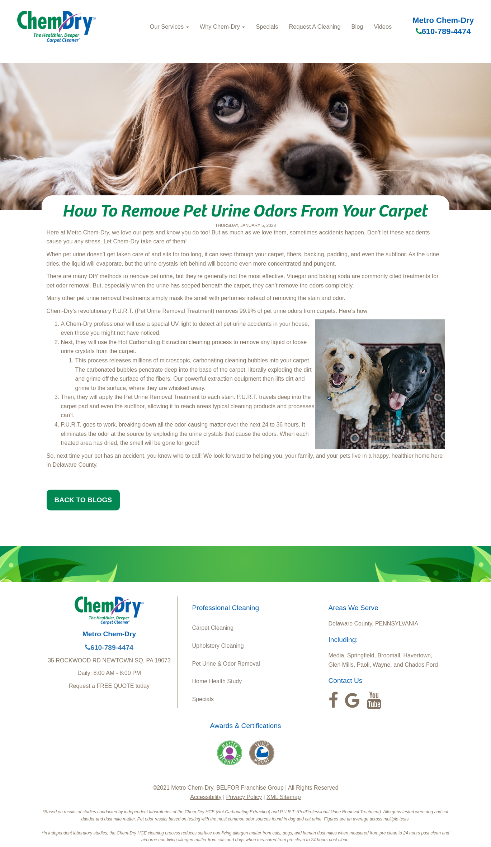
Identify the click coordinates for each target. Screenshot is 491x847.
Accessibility (205, 797)
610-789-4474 (443, 31)
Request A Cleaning (314, 26)
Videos (383, 26)
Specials (267, 26)
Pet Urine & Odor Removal (226, 664)
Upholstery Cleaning (218, 646)
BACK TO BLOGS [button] (83, 500)
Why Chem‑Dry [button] (222, 26)
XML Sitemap (283, 797)
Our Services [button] (169, 26)
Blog (357, 26)
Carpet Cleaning (213, 628)
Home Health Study (217, 681)
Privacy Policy (244, 797)
